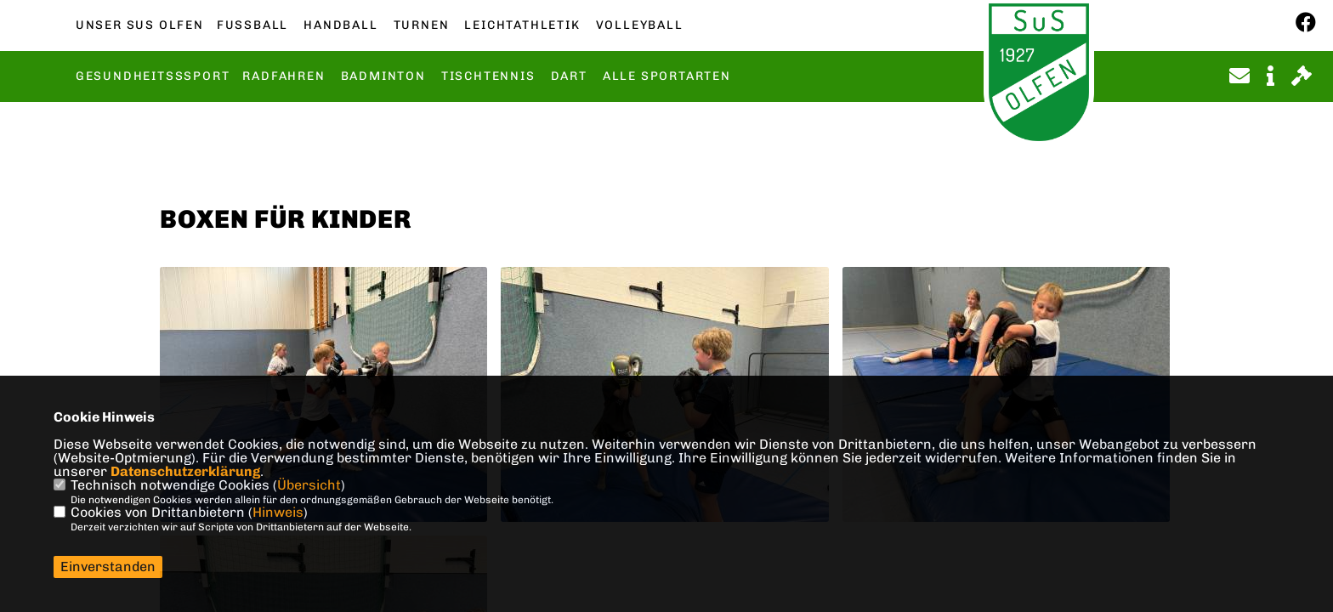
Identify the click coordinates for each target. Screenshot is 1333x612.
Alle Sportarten (667, 76)
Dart (569, 76)
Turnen (422, 25)
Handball (340, 25)
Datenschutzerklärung (185, 471)
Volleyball (640, 25)
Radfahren (283, 76)
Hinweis (277, 512)
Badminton (383, 76)
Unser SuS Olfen (140, 25)
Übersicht (309, 485)
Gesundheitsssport (153, 76)
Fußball (252, 25)
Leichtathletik (522, 25)
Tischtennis (488, 76)
